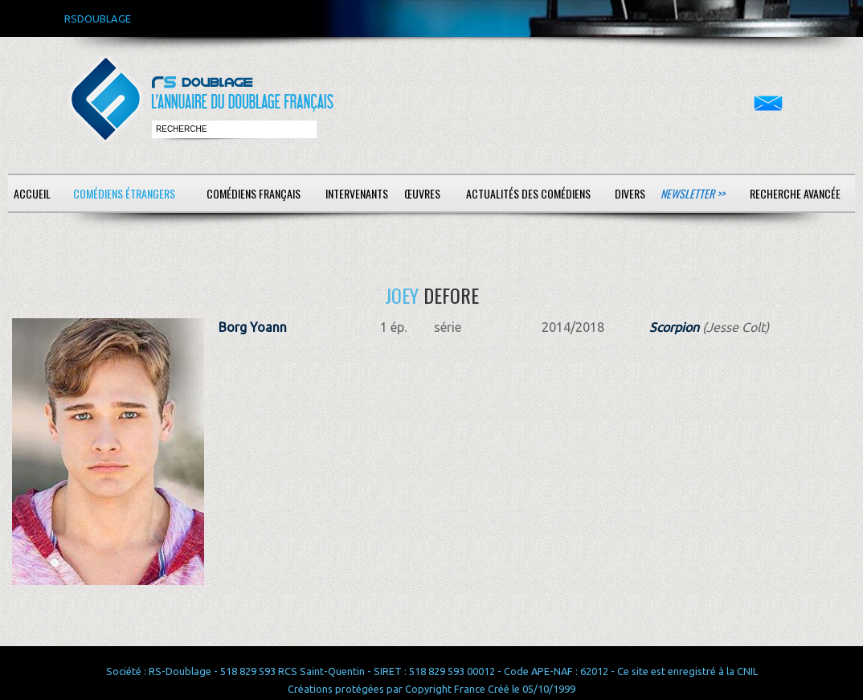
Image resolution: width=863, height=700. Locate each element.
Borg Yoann (253, 327)
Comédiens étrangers (124, 193)
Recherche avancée (795, 193)
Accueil (32, 193)
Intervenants (356, 193)
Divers (630, 193)
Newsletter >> (693, 193)
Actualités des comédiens (528, 193)
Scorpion (674, 327)
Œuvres (422, 193)
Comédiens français (254, 193)
